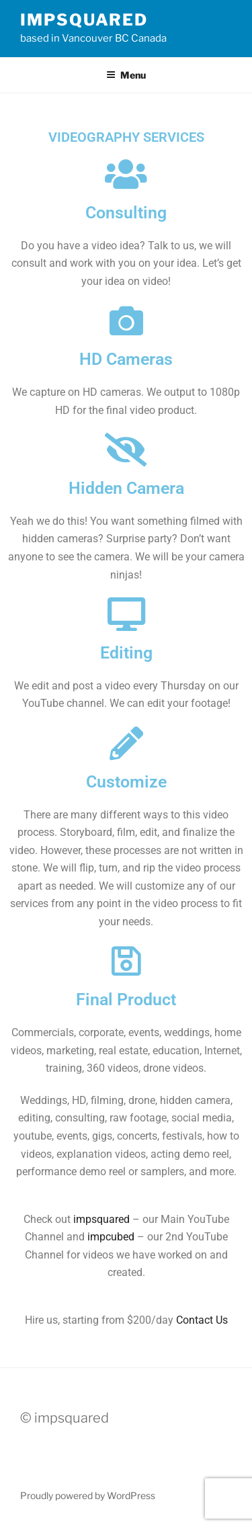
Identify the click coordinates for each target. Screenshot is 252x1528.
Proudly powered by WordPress (87, 1495)
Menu (126, 75)
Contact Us (202, 1320)
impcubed (110, 1236)
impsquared (84, 20)
